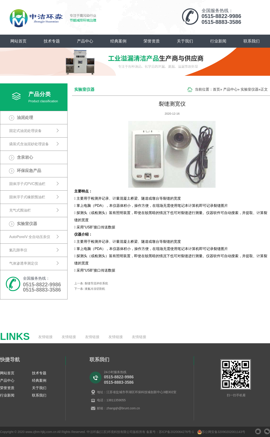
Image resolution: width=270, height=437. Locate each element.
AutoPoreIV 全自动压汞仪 (29, 237)
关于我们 (185, 41)
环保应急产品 (29, 170)
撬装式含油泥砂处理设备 (29, 144)
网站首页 (18, 41)
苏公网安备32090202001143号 (223, 432)
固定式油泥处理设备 (25, 131)
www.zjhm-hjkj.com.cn (40, 432)
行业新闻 (218, 41)
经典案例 (118, 41)
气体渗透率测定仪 (23, 263)
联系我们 (251, 41)
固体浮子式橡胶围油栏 (27, 197)
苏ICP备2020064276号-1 (176, 432)
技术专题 (52, 41)
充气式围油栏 (20, 210)
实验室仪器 (27, 223)
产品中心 (85, 41)
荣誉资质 (152, 41)
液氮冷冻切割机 (95, 288)
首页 (216, 89)
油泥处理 (25, 117)
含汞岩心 (25, 157)
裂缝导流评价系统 (96, 283)
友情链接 (45, 337)
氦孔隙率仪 (18, 250)
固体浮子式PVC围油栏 (27, 184)
